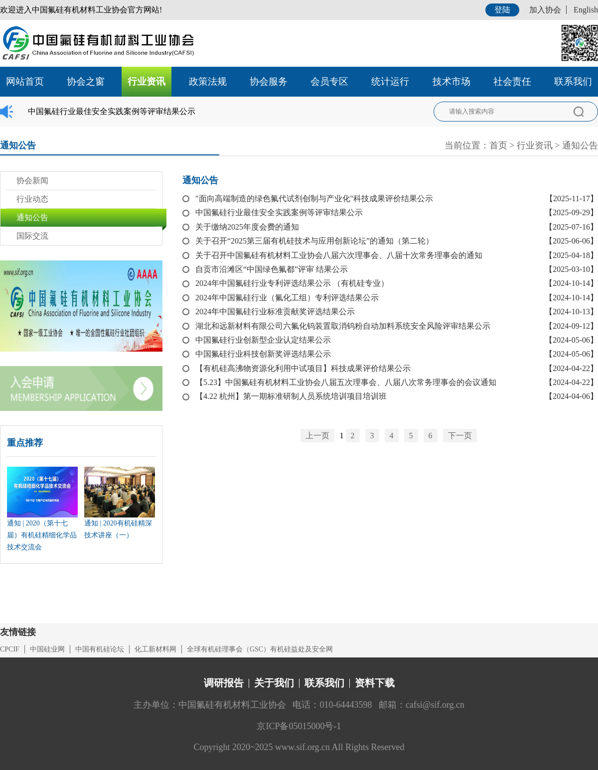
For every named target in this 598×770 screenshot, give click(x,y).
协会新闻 (32, 180)
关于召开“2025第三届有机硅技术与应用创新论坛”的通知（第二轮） (314, 241)
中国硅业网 (47, 649)
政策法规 (208, 81)
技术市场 (451, 81)
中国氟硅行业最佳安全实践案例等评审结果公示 (111, 111)
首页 (498, 145)
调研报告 (224, 682)
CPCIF (9, 649)
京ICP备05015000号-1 (299, 726)
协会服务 (269, 81)
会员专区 (329, 81)
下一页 (460, 435)
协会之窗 (86, 81)
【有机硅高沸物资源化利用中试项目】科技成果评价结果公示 (303, 368)
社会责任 (512, 81)
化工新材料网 (155, 649)
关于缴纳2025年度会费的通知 (247, 227)
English (586, 9)
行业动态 (32, 199)
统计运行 (390, 81)
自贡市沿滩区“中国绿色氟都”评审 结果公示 (271, 269)
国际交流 (32, 236)
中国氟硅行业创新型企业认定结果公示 (263, 340)
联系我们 (573, 81)
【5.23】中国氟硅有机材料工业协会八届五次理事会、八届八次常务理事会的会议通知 (345, 382)
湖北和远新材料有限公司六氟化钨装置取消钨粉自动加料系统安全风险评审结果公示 (342, 326)
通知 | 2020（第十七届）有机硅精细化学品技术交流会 (42, 535)
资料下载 (375, 682)
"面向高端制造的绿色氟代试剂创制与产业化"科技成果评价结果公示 (314, 198)
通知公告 (580, 145)
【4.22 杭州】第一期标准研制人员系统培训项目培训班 (291, 396)
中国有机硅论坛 (99, 649)
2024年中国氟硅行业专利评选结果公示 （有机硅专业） (292, 283)
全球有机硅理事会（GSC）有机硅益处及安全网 (260, 649)
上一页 (317, 435)
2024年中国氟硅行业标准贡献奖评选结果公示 (275, 311)
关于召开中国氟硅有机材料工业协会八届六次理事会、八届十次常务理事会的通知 (338, 255)
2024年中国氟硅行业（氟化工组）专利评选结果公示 (287, 297)
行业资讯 (146, 81)
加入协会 (545, 9)
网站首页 (25, 81)
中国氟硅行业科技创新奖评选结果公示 (263, 354)
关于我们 (274, 682)
